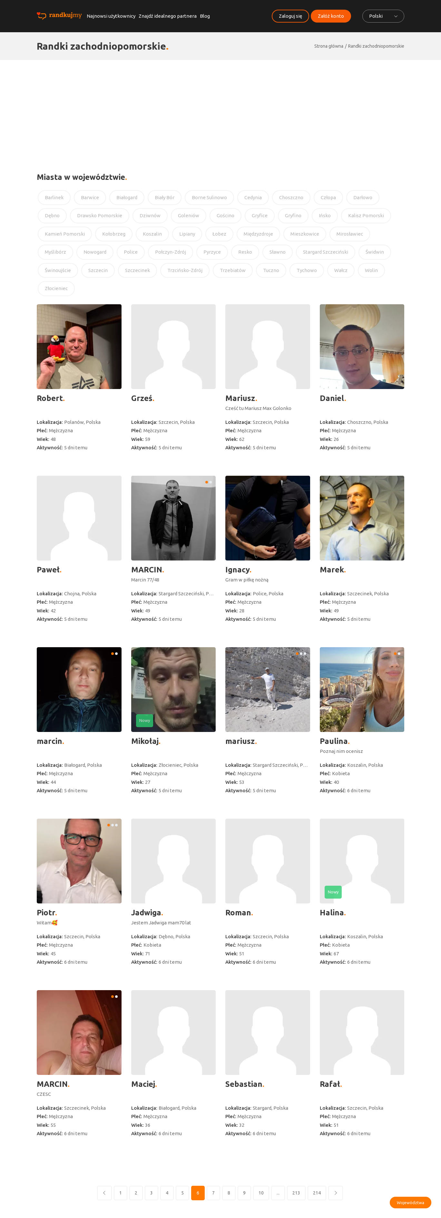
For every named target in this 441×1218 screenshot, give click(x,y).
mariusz (240, 741)
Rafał (330, 1084)
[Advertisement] (220, 108)
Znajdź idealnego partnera (168, 16)
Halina (332, 912)
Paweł (48, 569)
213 (296, 1192)
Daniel (332, 398)
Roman (238, 912)
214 (317, 1192)
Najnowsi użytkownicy (111, 16)
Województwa (410, 1202)
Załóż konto (331, 16)
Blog (205, 16)
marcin (49, 741)
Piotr (46, 912)
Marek (332, 569)
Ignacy (237, 569)
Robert (50, 398)
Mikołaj (145, 741)
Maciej (143, 1084)
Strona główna (328, 46)
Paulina (334, 741)
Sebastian (243, 1084)
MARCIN (146, 569)
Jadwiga (146, 912)
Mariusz (240, 398)
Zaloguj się (290, 16)
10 (261, 1192)
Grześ (141, 398)
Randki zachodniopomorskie (376, 46)
